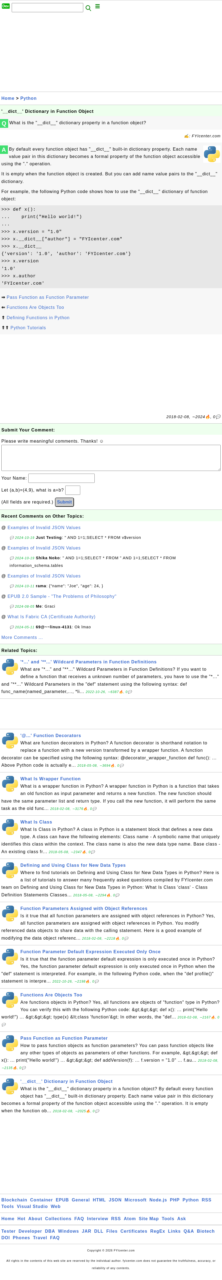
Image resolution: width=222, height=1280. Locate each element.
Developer (30, 1236)
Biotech (206, 1236)
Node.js (158, 1205)
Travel (40, 1243)
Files (112, 1236)
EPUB (62, 1205)
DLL (98, 1236)
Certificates (134, 1236)
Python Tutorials (28, 327)
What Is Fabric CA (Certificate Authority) (52, 622)
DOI (5, 1243)
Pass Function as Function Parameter (48, 297)
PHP (175, 1205)
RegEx (157, 1236)
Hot (21, 1224)
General (81, 1205)
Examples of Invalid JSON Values (44, 533)
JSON (115, 1205)
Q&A (189, 1236)
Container (41, 1205)
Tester (8, 1236)
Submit (64, 507)
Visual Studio (32, 1212)
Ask (181, 1224)
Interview (97, 1224)
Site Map (149, 1224)
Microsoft (136, 1205)
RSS (207, 1205)
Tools (7, 1212)
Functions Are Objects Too (35, 307)
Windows (68, 1236)
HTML (99, 1205)
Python (28, 98)
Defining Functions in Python (38, 317)
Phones (21, 1243)
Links (174, 1236)
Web (55, 1212)
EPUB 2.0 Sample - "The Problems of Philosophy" (62, 601)
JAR (86, 1236)
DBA (50, 1236)
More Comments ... (22, 643)
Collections (58, 1224)
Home (7, 98)
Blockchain (14, 1205)
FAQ (79, 1224)
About (35, 1224)
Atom (130, 1224)
